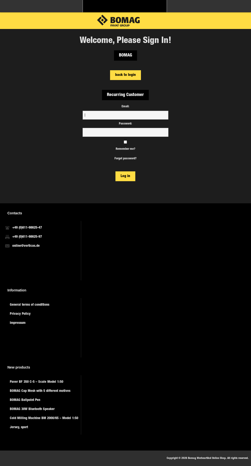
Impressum (17, 323)
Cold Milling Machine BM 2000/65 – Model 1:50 (44, 418)
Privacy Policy (20, 314)
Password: (125, 123)
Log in (125, 176)
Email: (125, 106)
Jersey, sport (19, 427)
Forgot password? (125, 158)
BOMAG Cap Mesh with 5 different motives (40, 391)
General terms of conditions (29, 305)
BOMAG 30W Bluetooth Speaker (32, 409)
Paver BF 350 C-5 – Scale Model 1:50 (36, 382)
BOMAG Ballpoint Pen (25, 400)
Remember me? (125, 149)
